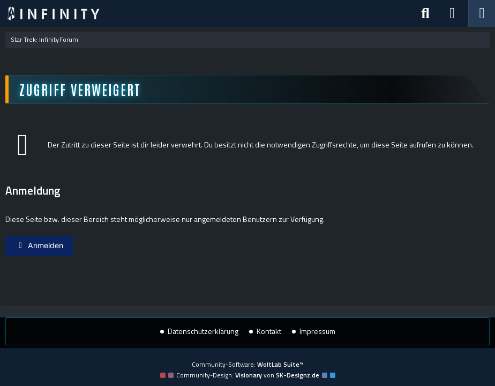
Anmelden (39, 245)
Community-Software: (248, 364)
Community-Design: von (247, 375)
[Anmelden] (452, 13)
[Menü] (481, 13)
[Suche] (425, 13)
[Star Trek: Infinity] (53, 13)
